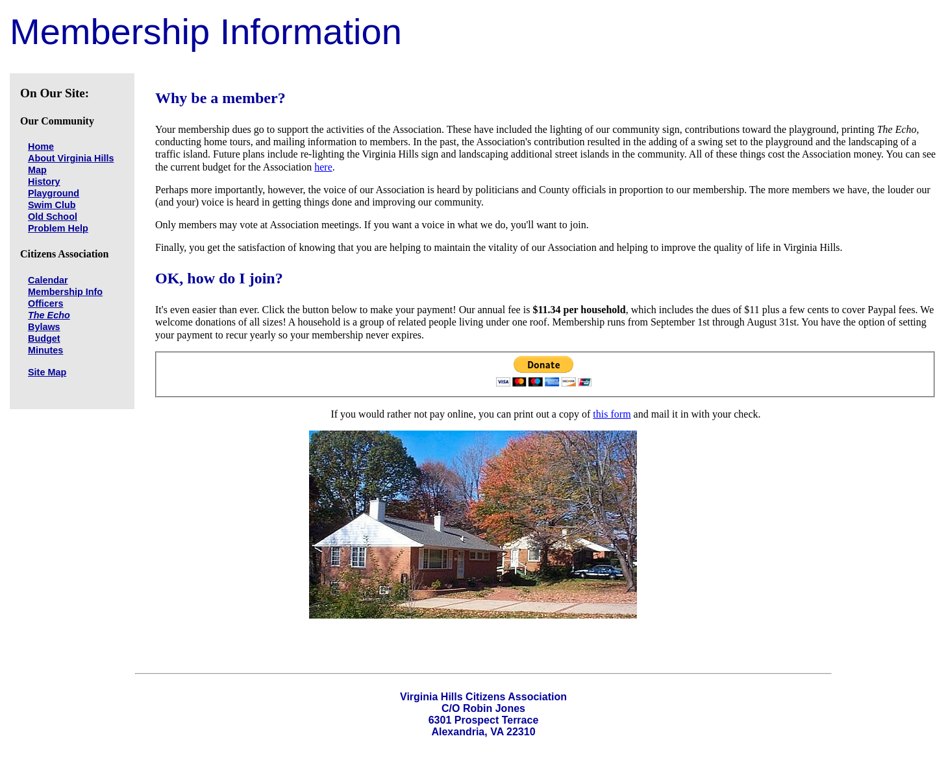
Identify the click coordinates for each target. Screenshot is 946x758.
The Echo (49, 315)
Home (41, 146)
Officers (45, 303)
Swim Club (52, 205)
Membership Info (65, 292)
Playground (53, 193)
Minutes (45, 350)
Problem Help (58, 228)
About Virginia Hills (71, 158)
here (323, 166)
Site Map (47, 372)
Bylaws (44, 327)
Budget (44, 338)
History (44, 181)
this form (611, 414)
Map (37, 170)
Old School (52, 216)
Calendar (48, 280)
